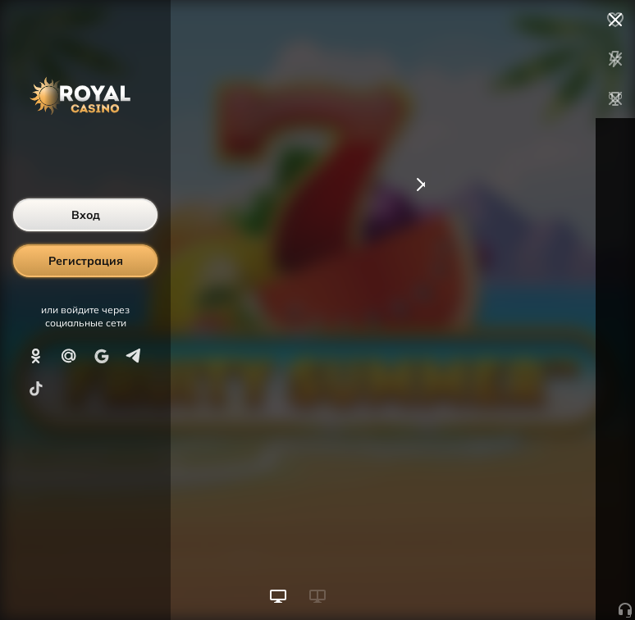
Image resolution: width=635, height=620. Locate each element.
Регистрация (85, 260)
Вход (85, 214)
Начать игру (510, 577)
